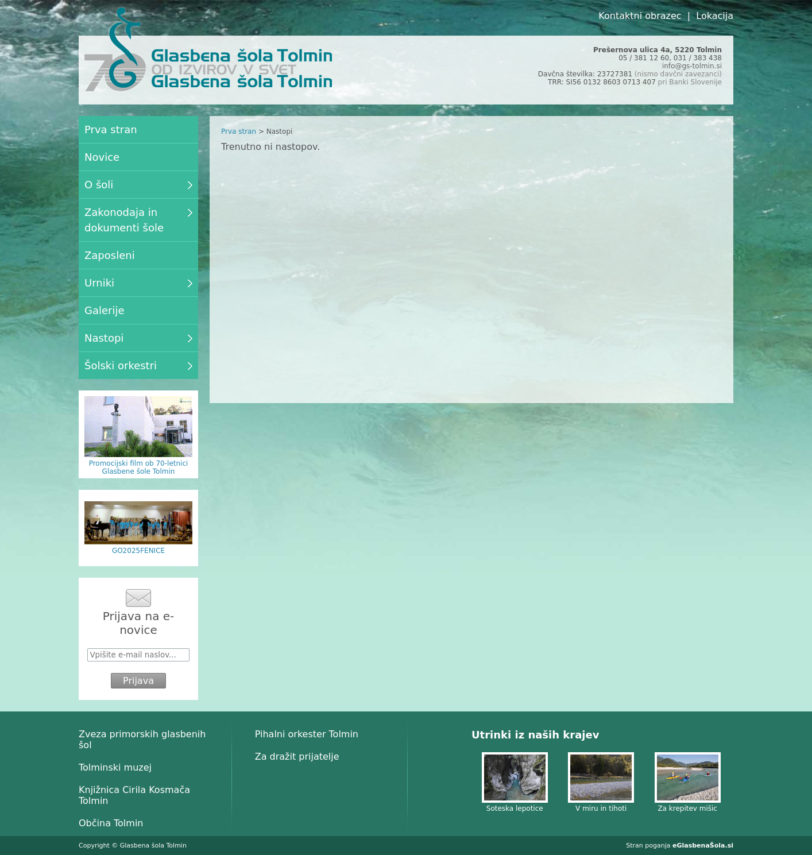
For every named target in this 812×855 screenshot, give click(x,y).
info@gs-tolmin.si (692, 66)
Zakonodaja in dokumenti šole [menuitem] (138, 220)
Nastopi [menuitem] (138, 338)
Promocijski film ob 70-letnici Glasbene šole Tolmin (138, 467)
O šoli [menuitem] (138, 185)
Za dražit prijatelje (297, 756)
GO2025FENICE (138, 551)
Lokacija (714, 15)
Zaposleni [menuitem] (109, 255)
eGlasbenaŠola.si (702, 845)
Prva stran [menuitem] (110, 129)
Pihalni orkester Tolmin (306, 734)
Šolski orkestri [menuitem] (138, 365)
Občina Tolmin (111, 823)
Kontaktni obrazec (639, 15)
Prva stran (238, 131)
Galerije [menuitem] (104, 310)
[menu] (138, 247)
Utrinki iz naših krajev (535, 735)
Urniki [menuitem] (138, 283)
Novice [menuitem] (101, 157)
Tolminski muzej (115, 767)
